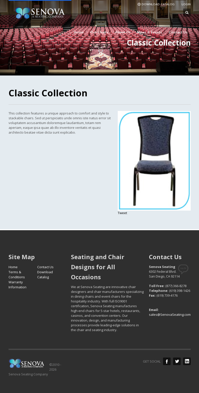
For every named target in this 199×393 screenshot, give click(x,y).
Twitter (177, 361)
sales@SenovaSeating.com (170, 314)
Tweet (122, 213)
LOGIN (186, 4)
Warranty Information (17, 284)
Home (79, 32)
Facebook (167, 361)
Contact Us (178, 32)
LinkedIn (187, 361)
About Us (123, 32)
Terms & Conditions (17, 274)
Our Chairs (99, 32)
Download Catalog (45, 274)
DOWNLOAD (156, 4)
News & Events (149, 32)
